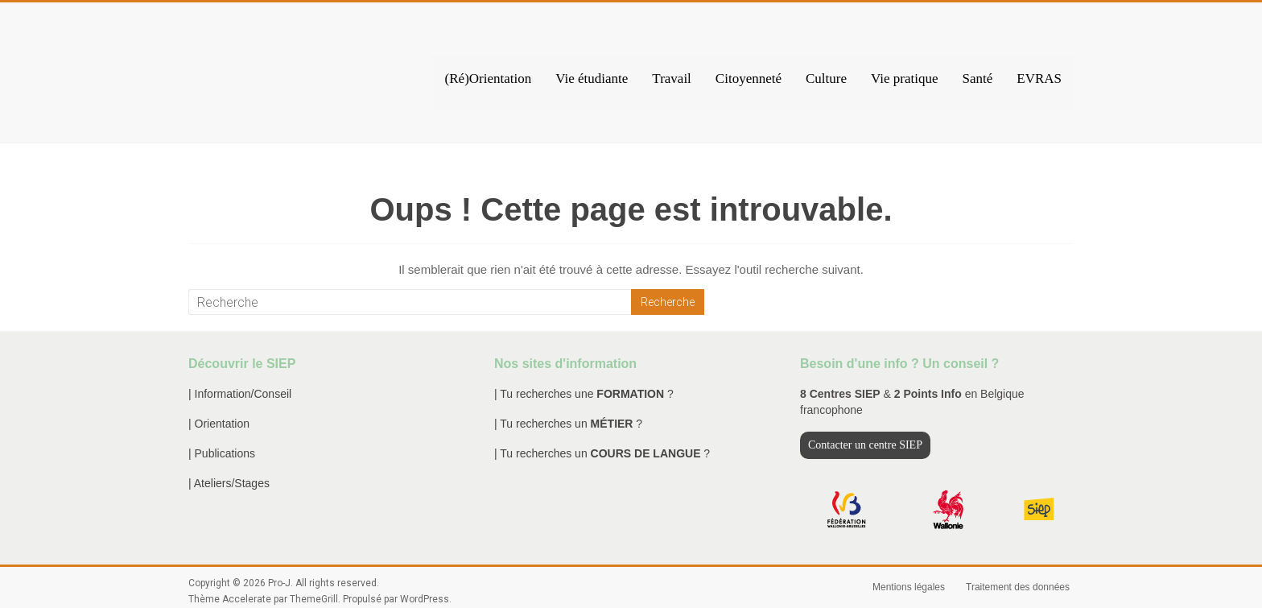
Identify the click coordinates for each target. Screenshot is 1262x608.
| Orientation (219, 416)
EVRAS (1039, 78)
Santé (977, 78)
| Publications (221, 446)
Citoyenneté (749, 78)
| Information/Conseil (239, 386)
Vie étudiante (591, 78)
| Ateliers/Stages (229, 475)
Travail (671, 78)
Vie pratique (904, 78)
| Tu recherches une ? (584, 386)
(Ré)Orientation (488, 78)
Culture (826, 78)
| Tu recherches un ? (568, 416)
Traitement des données (1018, 579)
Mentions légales (908, 579)
